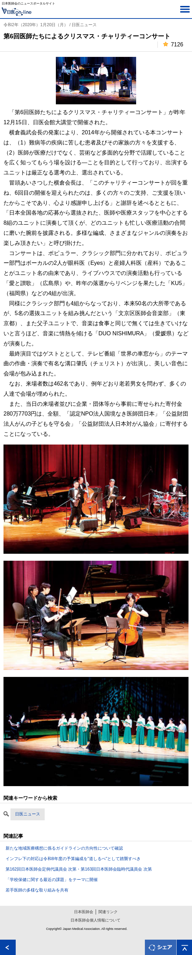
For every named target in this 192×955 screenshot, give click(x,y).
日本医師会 (83, 912)
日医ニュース (27, 814)
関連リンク (108, 912)
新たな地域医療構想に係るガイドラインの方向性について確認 (64, 848)
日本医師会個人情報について (95, 920)
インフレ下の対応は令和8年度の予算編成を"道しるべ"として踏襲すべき (73, 858)
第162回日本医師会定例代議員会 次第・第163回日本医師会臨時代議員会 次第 (79, 869)
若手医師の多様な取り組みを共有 (37, 890)
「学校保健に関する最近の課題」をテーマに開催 (52, 879)
